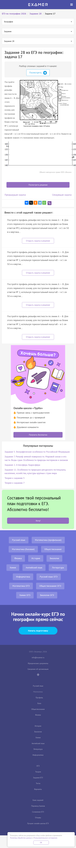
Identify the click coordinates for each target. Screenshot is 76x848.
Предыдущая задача (15, 194)
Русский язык (18, 539)
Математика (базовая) (23, 549)
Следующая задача (61, 194)
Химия (13, 567)
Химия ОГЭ (24, 595)
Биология (54, 558)
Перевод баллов (38, 806)
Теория (38, 772)
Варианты (38, 789)
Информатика (23, 576)
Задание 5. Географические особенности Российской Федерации (37, 451)
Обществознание (53, 549)
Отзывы (38, 817)
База (39, 703)
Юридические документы (38, 663)
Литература (58, 567)
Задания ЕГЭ (38, 777)
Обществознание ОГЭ (50, 585)
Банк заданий (38, 800)
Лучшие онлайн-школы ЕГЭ (38, 823)
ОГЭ (38, 766)
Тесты (38, 783)
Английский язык (34, 567)
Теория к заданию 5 (15, 478)
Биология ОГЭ (47, 595)
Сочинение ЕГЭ (38, 812)
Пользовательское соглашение (45, 838)
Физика (18, 558)
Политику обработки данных (21, 838)
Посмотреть (38, 73)
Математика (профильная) (48, 539)
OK (41, 842)
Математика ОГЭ (21, 585)
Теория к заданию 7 (15, 482)
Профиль (39, 697)
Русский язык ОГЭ (49, 576)
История (35, 558)
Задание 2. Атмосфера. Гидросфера (22, 464)
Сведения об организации (38, 669)
